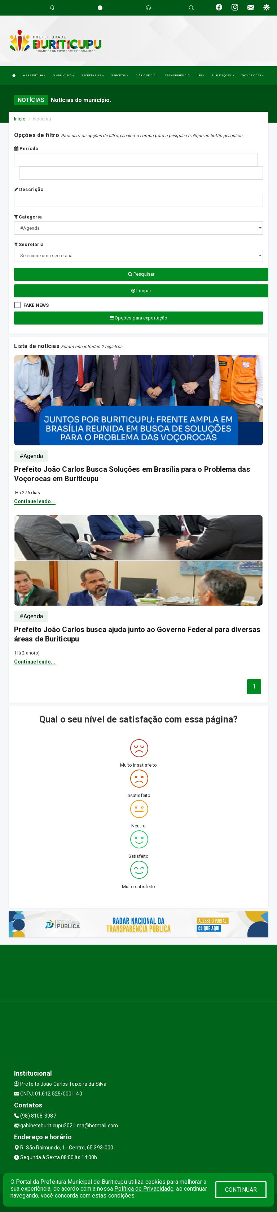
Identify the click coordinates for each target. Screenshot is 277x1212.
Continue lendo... (35, 501)
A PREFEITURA (34, 75)
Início (20, 119)
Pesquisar (141, 274)
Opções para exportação (138, 318)
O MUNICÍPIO (63, 75)
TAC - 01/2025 (252, 75)
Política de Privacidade (143, 1188)
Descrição (28, 189)
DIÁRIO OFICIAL (146, 75)
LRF (201, 75)
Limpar (141, 290)
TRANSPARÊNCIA (177, 75)
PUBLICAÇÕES (223, 75)
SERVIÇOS (119, 75)
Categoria (28, 217)
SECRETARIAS (92, 75)
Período (26, 148)
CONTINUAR (241, 1189)
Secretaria (29, 244)
